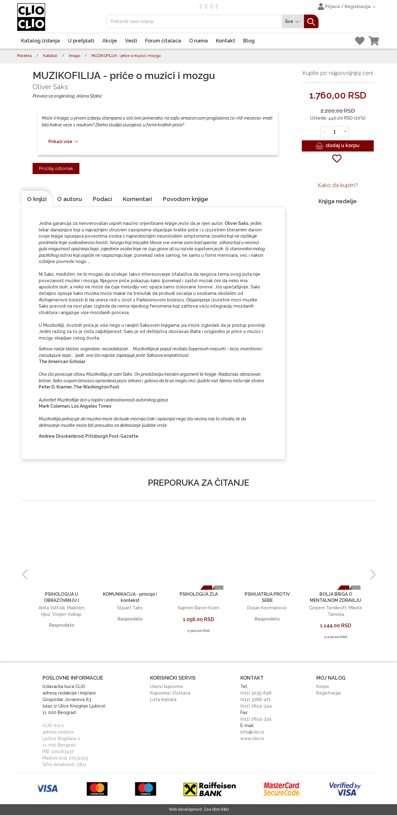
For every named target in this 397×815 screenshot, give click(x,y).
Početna (24, 56)
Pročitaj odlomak (56, 168)
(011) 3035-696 (256, 692)
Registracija (328, 692)
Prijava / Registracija (347, 7)
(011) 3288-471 (255, 699)
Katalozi (50, 56)
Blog (249, 41)
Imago (74, 56)
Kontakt (225, 41)
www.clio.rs (252, 738)
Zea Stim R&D (216, 809)
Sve (293, 21)
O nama (198, 41)
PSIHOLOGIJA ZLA (199, 594)
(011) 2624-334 (255, 718)
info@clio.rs (252, 732)
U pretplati (81, 41)
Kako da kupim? (338, 185)
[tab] (37, 199)
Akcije (109, 41)
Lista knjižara (163, 699)
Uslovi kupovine (166, 686)
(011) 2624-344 (256, 705)
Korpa (322, 686)
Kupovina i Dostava (170, 692)
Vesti (131, 41)
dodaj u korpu (337, 145)
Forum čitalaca (163, 41)
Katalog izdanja (40, 41)
